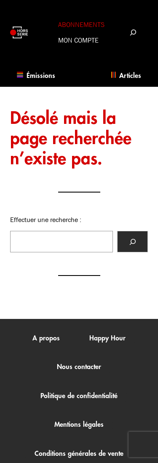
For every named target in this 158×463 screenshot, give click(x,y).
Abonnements (81, 24)
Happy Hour (107, 338)
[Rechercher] (132, 241)
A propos (46, 338)
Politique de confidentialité (79, 396)
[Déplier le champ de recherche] (133, 32)
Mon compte (78, 40)
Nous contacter (79, 367)
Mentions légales (79, 424)
